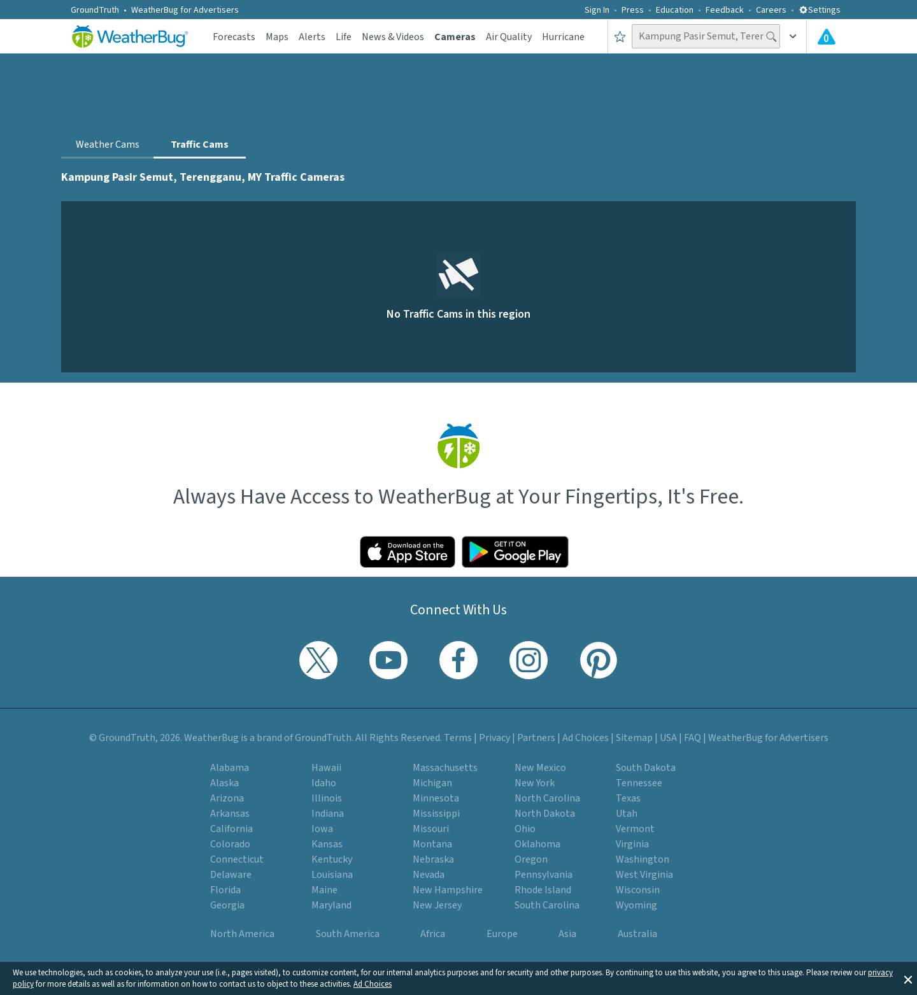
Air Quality (509, 37)
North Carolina (547, 798)
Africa (432, 934)
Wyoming (636, 905)
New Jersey (437, 905)
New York (535, 783)
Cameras (455, 37)
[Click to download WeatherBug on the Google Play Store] (515, 552)
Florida (225, 890)
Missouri (431, 829)
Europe (502, 934)
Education (674, 10)
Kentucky (331, 859)
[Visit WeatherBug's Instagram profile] (528, 660)
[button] (908, 978)
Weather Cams (107, 145)
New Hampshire (448, 890)
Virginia (632, 844)
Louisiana (332, 875)
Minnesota (436, 798)
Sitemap (634, 738)
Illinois (326, 798)
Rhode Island (543, 890)
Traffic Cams (200, 145)
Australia (637, 934)
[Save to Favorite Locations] (620, 36)
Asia (567, 934)
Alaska (224, 783)
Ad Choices (372, 984)
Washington (642, 859)
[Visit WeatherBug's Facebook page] (458, 660)
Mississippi (436, 814)
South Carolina (547, 905)
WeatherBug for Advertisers (185, 10)
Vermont (635, 829)
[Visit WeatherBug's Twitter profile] (318, 660)
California (231, 829)
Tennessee (639, 783)
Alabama (229, 768)
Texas (628, 798)
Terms (458, 738)
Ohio (525, 829)
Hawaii (326, 768)
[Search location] (706, 36)
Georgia (227, 905)
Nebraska (433, 859)
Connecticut (237, 859)
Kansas (327, 844)
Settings (820, 10)
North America (242, 934)
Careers (771, 10)
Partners (536, 738)
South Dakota (646, 768)
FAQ (692, 738)
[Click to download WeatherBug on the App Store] (407, 552)
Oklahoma (537, 844)
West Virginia (644, 875)
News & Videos (393, 37)
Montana (432, 844)
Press (633, 10)
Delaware (231, 875)
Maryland (331, 905)
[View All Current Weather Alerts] (826, 36)
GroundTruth (95, 10)
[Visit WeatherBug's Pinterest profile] (598, 660)
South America (348, 934)
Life (344, 37)
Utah (626, 814)
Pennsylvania (543, 875)
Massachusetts (445, 768)
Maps (277, 37)
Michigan (432, 783)
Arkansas (230, 814)
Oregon (531, 859)
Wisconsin (638, 890)
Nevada (428, 875)
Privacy (494, 738)
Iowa (322, 829)
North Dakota (545, 814)
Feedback (725, 10)
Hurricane (563, 37)
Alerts (312, 37)
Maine (324, 890)
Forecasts (234, 37)
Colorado (230, 844)
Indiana (327, 814)
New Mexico (540, 768)
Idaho (323, 783)
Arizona (227, 798)
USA (668, 738)
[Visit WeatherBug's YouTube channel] (388, 660)
